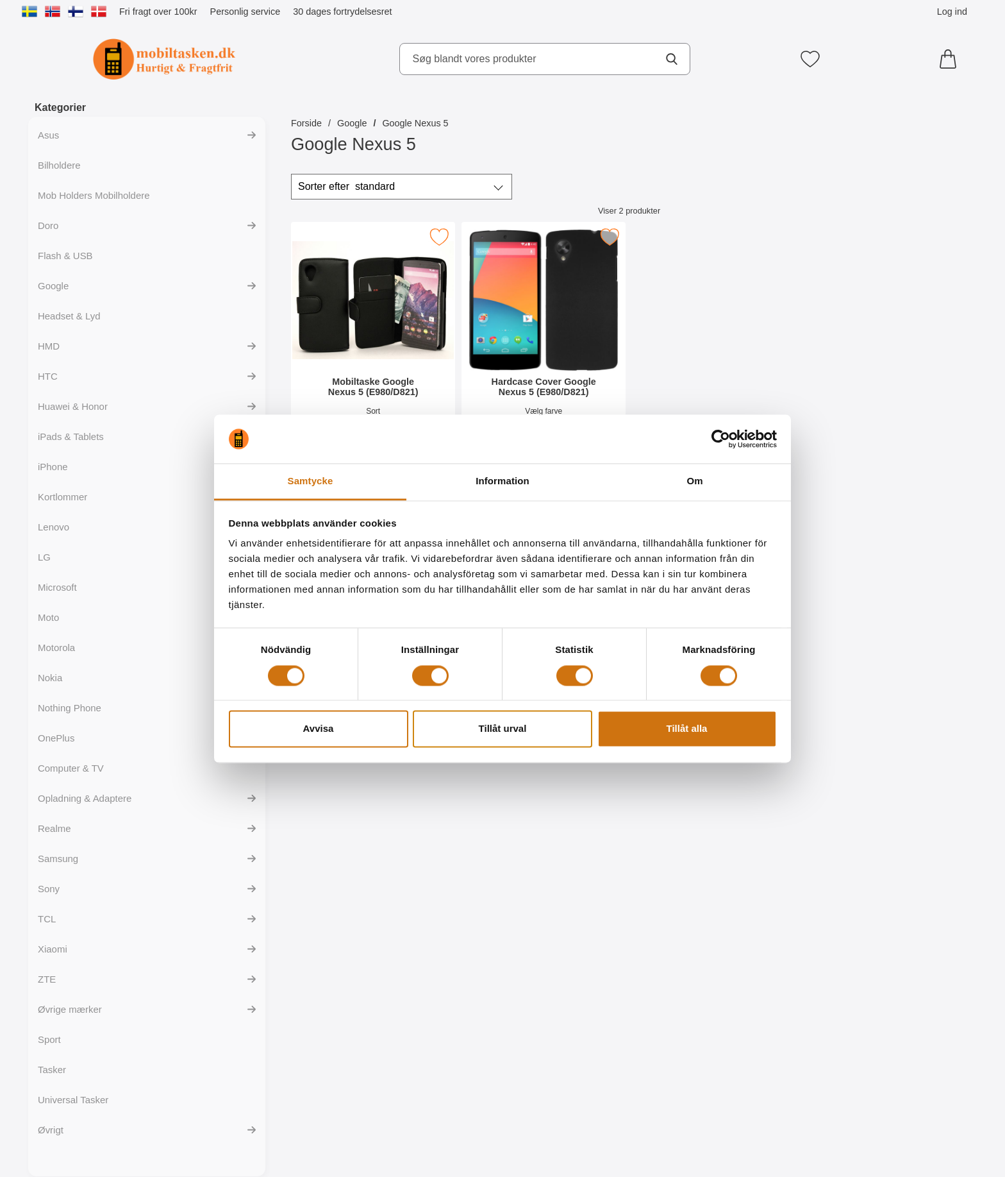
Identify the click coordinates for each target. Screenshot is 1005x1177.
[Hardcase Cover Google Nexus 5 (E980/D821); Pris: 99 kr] (543, 339)
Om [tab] (694, 481)
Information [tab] (502, 481)
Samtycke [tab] (310, 481)
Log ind (952, 11)
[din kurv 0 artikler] (951, 59)
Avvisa (318, 729)
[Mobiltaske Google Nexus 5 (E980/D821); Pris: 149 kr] (373, 339)
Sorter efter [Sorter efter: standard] (346, 186)
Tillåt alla (687, 729)
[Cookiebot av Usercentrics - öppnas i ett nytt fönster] (721, 438)
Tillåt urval (503, 729)
